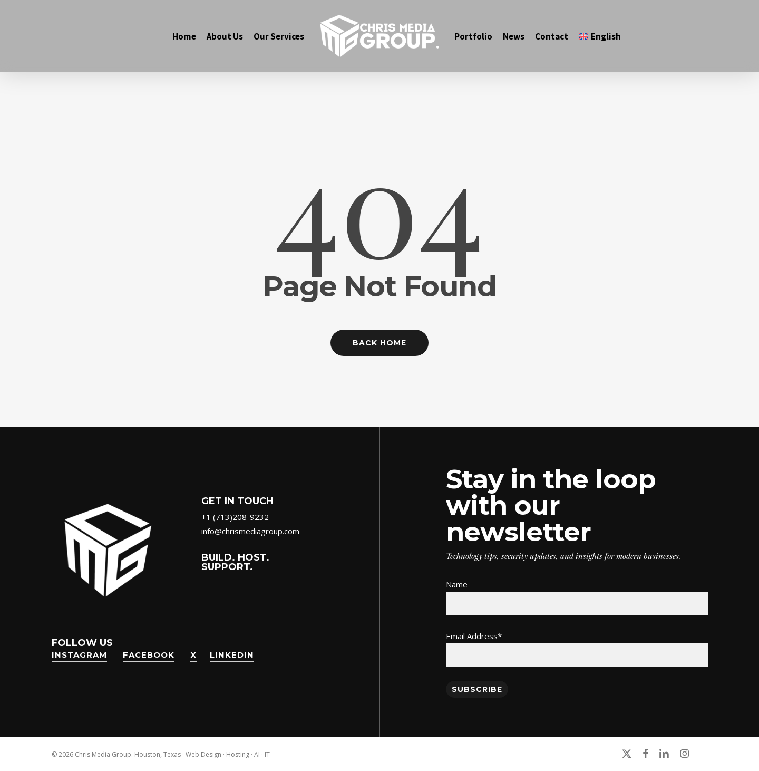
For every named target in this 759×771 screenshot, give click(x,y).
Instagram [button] (79, 655)
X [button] (193, 655)
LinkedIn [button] (232, 655)
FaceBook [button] (148, 655)
